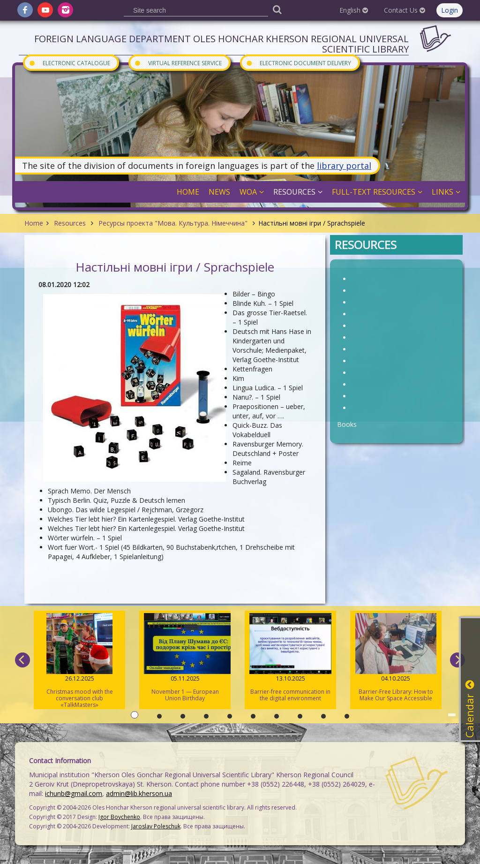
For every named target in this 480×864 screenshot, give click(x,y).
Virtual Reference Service (178, 62)
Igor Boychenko (119, 817)
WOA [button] (252, 192)
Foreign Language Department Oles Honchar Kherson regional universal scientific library (221, 43)
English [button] (353, 10)
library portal (344, 165)
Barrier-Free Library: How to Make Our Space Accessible (396, 657)
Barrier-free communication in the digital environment (290, 657)
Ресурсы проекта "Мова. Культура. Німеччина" (173, 223)
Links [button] (446, 192)
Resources (70, 223)
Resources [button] (297, 192)
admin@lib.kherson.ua (139, 793)
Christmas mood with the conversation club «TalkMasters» (79, 661)
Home (33, 223)
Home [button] (188, 192)
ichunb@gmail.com (73, 793)
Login (449, 10)
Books (347, 424)
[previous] (22, 659)
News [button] (219, 192)
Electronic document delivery (298, 62)
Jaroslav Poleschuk (155, 826)
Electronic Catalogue (69, 62)
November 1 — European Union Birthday (185, 657)
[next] (457, 659)
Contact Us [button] (404, 10)
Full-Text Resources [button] (377, 192)
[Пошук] (277, 9)
